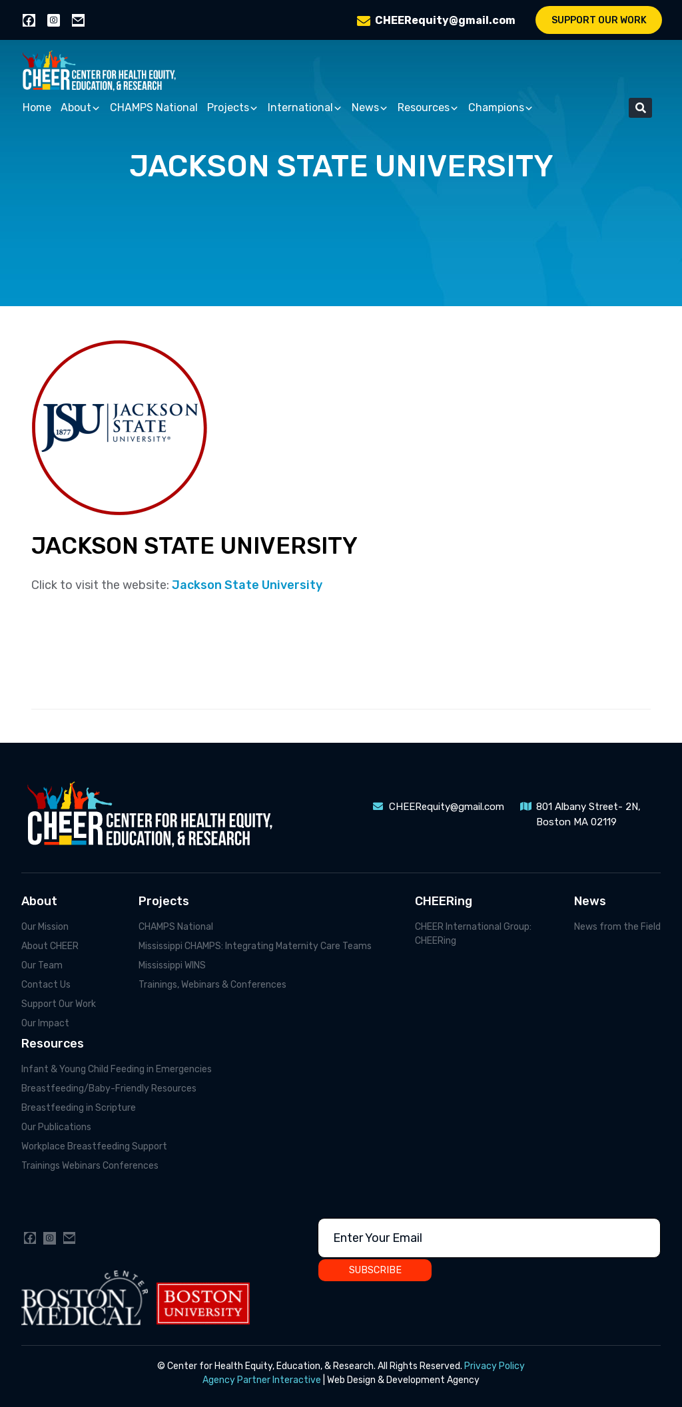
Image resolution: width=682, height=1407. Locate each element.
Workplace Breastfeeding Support (94, 1146)
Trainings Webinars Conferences (90, 1165)
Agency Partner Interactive (261, 1380)
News (370, 108)
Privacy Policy (494, 1366)
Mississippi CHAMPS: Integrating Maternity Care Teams (255, 946)
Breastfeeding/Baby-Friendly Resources (108, 1088)
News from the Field (617, 926)
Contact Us (46, 984)
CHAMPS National (154, 107)
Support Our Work (599, 20)
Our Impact (45, 1023)
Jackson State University (248, 585)
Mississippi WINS (172, 965)
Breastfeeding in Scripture (78, 1107)
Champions (500, 108)
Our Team (42, 965)
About (81, 108)
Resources (428, 108)
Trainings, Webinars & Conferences (212, 984)
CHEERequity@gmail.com (445, 20)
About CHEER (50, 946)
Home (37, 107)
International (305, 108)
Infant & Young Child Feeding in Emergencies (116, 1069)
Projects (232, 108)
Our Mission (45, 926)
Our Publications (56, 1127)
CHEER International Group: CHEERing (473, 933)
